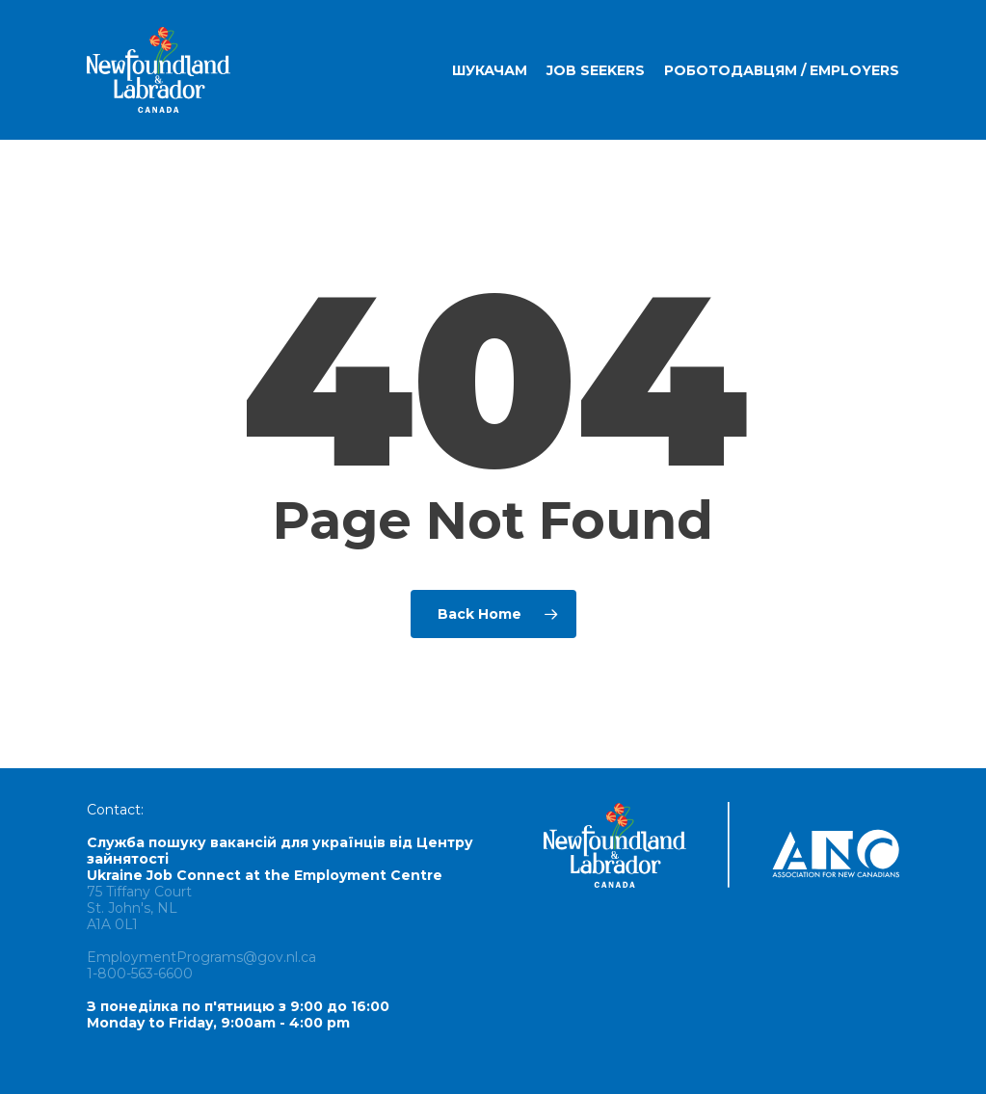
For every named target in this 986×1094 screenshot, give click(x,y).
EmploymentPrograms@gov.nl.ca (201, 957)
